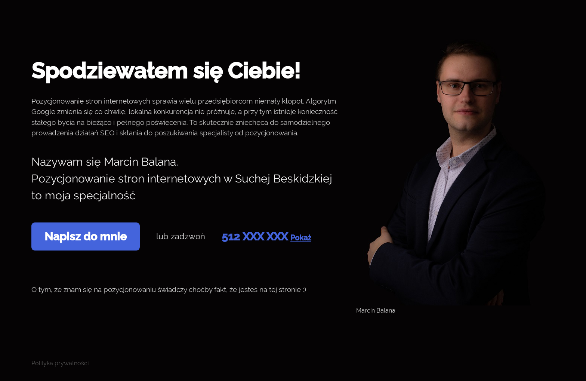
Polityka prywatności (60, 363)
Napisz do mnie (85, 236)
